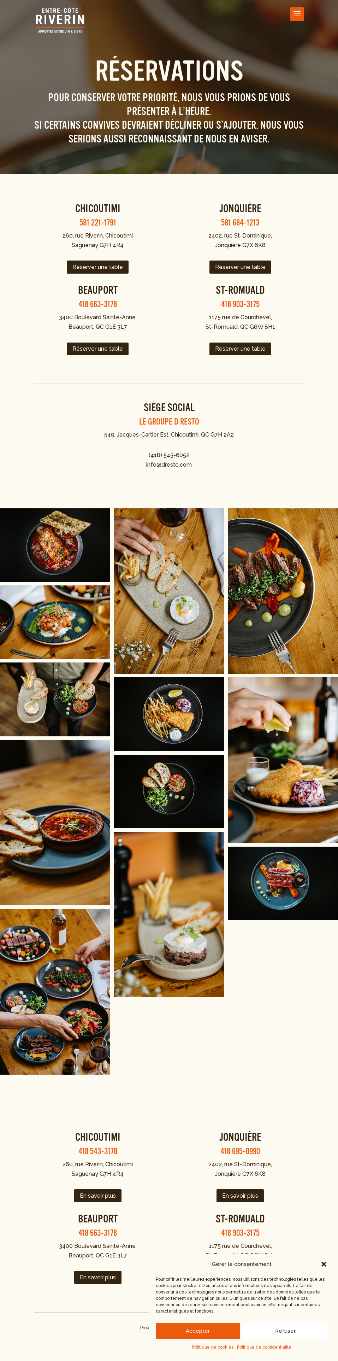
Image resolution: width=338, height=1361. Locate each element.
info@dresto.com (169, 464)
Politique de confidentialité (264, 1347)
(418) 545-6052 (169, 455)
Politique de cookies (212, 1347)
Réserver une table (97, 267)
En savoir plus (98, 1195)
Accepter (198, 1331)
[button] (323, 1264)
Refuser (285, 1331)
